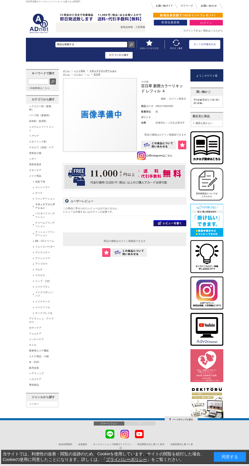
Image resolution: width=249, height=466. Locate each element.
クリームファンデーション (45, 224)
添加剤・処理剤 (37, 121)
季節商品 (34, 384)
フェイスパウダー (45, 246)
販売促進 (34, 367)
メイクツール (42, 307)
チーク (39, 193)
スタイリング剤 (37, 141)
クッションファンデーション (45, 234)
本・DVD (34, 362)
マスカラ (40, 275)
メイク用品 (35, 175)
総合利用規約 (65, 444)
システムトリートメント (41, 128)
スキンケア (35, 170)
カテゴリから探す (43, 99)
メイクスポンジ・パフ (45, 294)
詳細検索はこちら (40, 88)
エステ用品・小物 (39, 356)
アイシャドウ (42, 258)
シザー (32, 158)
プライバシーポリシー (126, 459)
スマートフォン (109, 423)
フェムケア (35, 333)
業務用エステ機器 (39, 350)
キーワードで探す (43, 73)
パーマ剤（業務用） (40, 115)
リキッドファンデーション (45, 206)
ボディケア (35, 327)
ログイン (95, 211)
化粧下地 (40, 181)
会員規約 (82, 444)
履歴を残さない (204, 123)
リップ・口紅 (42, 281)
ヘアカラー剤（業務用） (40, 108)
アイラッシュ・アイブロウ (41, 320)
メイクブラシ (42, 286)
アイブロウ (41, 263)
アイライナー (42, 252)
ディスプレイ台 (43, 313)
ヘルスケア (35, 379)
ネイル (32, 344)
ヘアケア (34, 135)
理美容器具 (35, 164)
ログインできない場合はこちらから (203, 30)
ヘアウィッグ (36, 373)
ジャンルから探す (43, 397)
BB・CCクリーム (44, 241)
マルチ (39, 269)
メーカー (34, 404)
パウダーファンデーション (45, 215)
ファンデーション (45, 198)
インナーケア (36, 339)
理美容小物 (35, 153)
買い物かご (203, 91)
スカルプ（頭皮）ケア (41, 147)
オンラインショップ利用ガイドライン (112, 444)
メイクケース (42, 301)
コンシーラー (42, 187)
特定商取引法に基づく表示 (150, 444)
